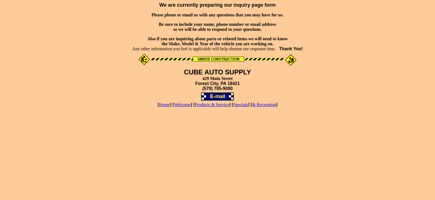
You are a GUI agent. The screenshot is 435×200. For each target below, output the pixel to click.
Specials (240, 104)
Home (164, 104)
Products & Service (212, 104)
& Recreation (264, 104)
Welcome (182, 104)
